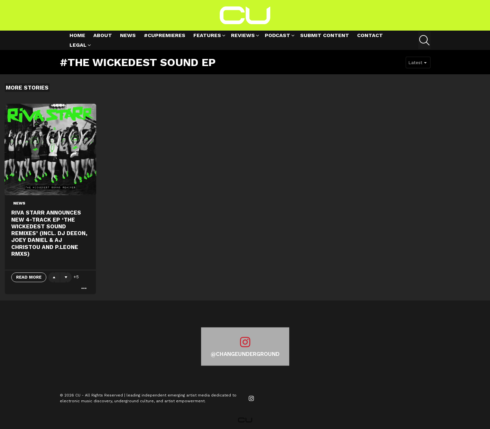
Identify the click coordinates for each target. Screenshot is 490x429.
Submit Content (324, 35)
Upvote (54, 277)
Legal (78, 46)
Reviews (243, 36)
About (102, 35)
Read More (29, 277)
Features (207, 36)
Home (77, 35)
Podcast (277, 36)
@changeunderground (245, 354)
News (128, 35)
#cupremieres (164, 35)
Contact (370, 35)
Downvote (66, 277)
